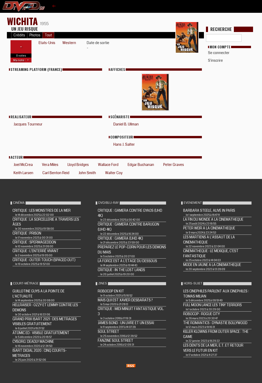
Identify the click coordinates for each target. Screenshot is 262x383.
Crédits (19, 35)
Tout (48, 35)
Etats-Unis (47, 42)
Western (69, 42)
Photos (34, 35)
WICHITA (23, 21)
